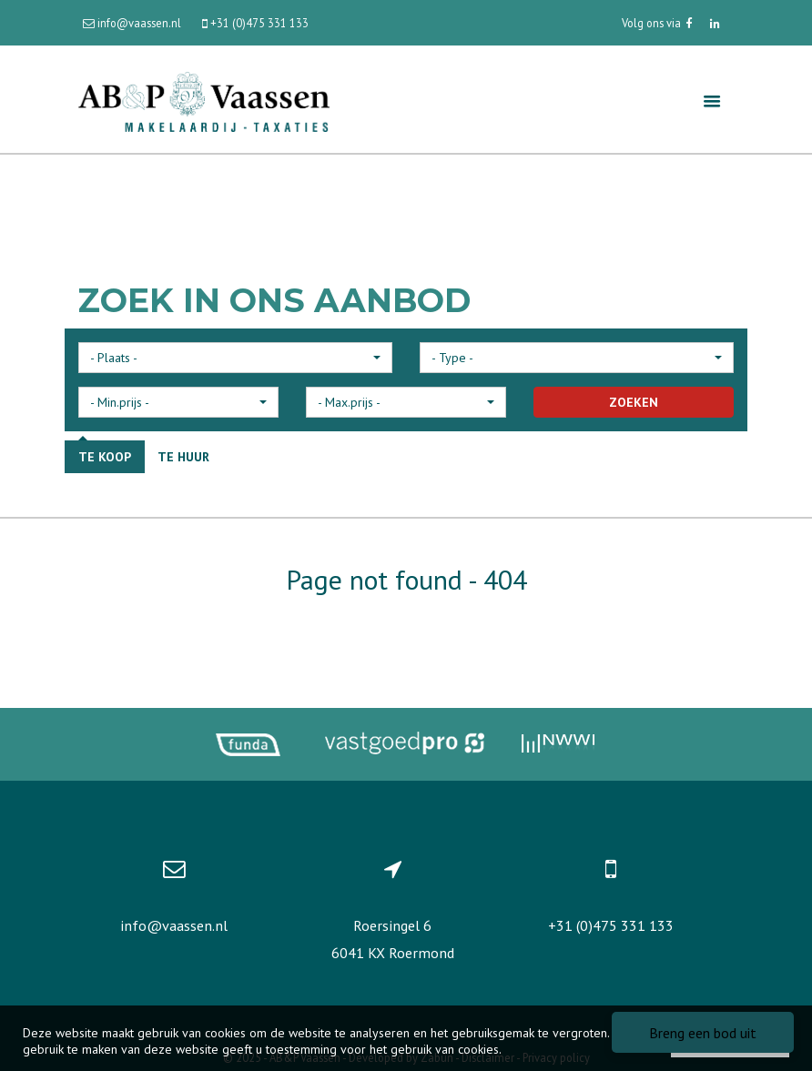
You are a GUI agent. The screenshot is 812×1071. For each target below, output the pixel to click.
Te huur (183, 457)
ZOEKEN (633, 402)
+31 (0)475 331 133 (611, 925)
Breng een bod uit (702, 1033)
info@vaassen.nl (174, 925)
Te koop (104, 457)
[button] (235, 357)
